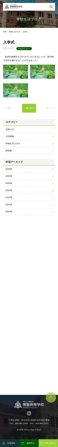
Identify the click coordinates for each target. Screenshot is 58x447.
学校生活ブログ (13, 143)
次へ (48, 108)
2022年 (9, 197)
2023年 (9, 190)
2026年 (9, 169)
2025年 (9, 176)
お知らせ (10, 129)
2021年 (9, 204)
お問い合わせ (50, 443)
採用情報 (11, 443)
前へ (10, 108)
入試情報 (10, 136)
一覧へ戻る (29, 108)
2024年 (9, 183)
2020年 (9, 211)
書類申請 (30, 443)
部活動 (9, 150)
